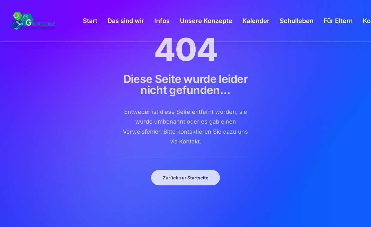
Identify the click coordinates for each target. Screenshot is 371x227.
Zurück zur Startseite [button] (185, 177)
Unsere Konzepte (206, 21)
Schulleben (296, 21)
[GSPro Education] (33, 20)
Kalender (256, 21)
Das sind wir (125, 21)
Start (90, 21)
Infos (162, 21)
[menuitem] (90, 21)
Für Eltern (338, 21)
